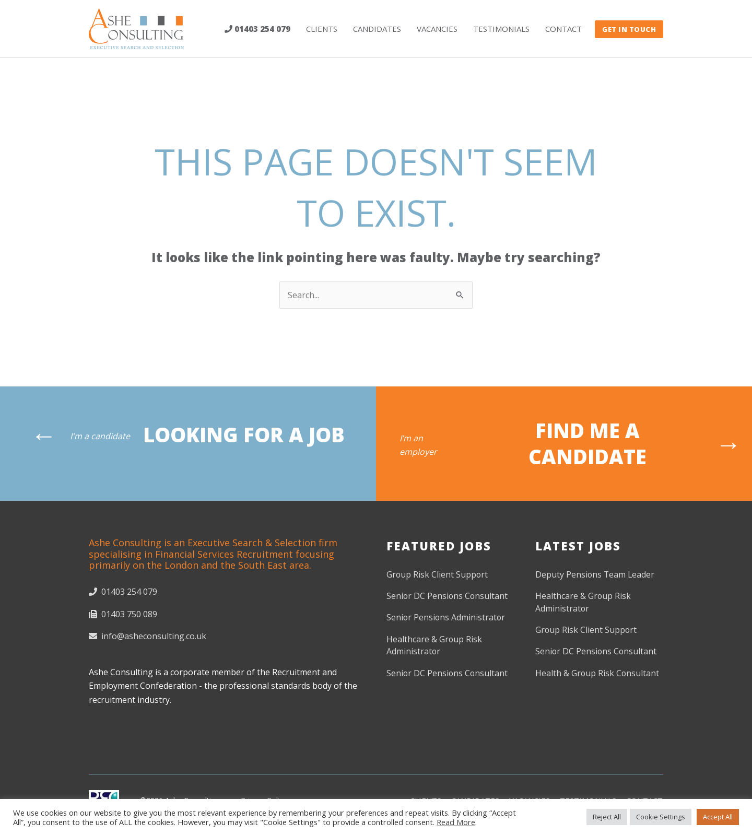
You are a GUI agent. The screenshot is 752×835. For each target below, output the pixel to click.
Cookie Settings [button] (660, 816)
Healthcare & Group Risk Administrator (434, 646)
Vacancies (437, 28)
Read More (456, 822)
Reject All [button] (607, 816)
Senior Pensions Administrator (446, 618)
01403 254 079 (257, 28)
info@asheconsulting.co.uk (147, 636)
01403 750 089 (123, 614)
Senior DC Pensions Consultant (447, 597)
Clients (321, 28)
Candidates (377, 28)
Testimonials (501, 28)
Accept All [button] (718, 816)
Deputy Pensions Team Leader (595, 575)
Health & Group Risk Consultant (597, 674)
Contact (563, 28)
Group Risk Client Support (437, 575)
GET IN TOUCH (629, 29)
